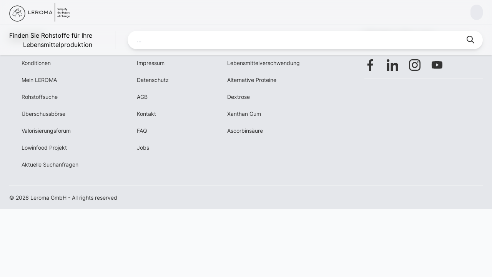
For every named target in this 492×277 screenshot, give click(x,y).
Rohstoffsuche (40, 96)
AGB (142, 96)
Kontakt (146, 113)
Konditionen (36, 63)
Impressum (151, 63)
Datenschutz (153, 80)
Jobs (143, 147)
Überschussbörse (43, 113)
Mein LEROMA (39, 80)
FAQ (142, 130)
